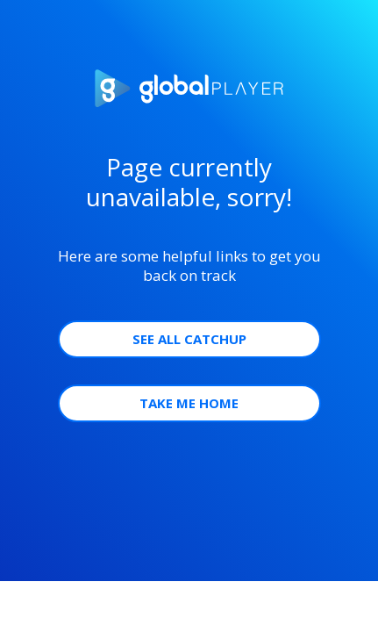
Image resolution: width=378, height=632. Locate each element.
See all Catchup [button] (189, 339)
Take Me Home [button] (189, 403)
